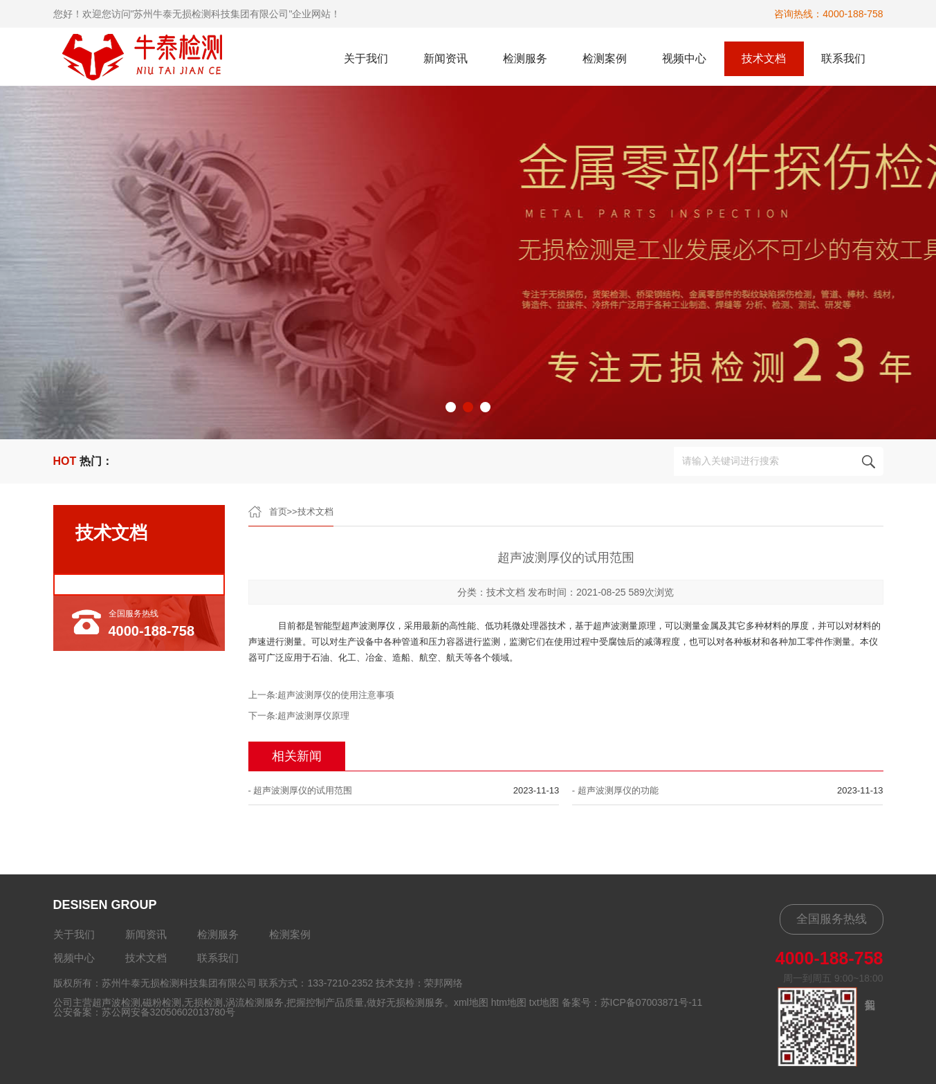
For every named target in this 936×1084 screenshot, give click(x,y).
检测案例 (604, 58)
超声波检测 (116, 1002)
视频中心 (684, 58)
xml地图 (471, 1002)
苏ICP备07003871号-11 (651, 1002)
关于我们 (366, 58)
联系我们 (843, 58)
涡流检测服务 (255, 1002)
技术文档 (764, 58)
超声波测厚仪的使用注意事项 (335, 695)
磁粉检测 (162, 1002)
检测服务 (525, 58)
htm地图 (508, 1002)
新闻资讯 (445, 58)
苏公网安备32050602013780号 (168, 1012)
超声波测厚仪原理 (313, 715)
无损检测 (203, 1002)
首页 (278, 511)
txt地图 (544, 1002)
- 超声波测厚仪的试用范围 (300, 790)
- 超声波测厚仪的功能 (615, 790)
